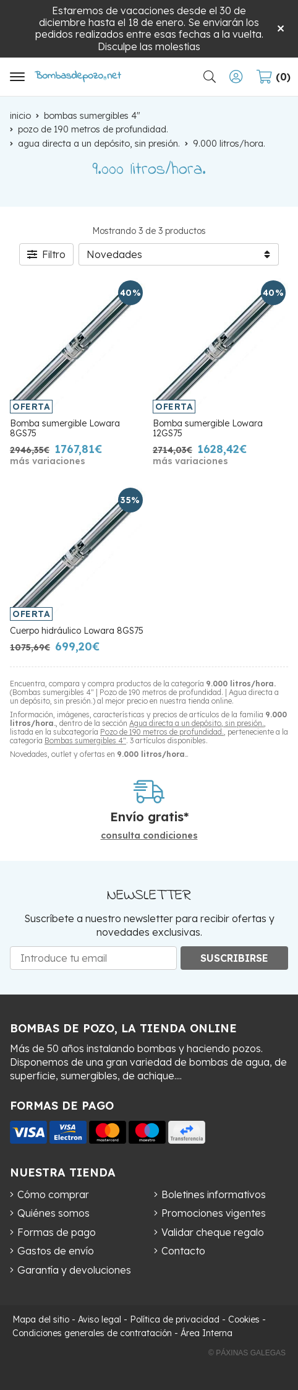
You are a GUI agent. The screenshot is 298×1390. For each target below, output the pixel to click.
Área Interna (206, 1333)
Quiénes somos (53, 1213)
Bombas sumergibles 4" (85, 740)
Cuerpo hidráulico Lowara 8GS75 (76, 630)
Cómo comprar (53, 1194)
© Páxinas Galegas (247, 1353)
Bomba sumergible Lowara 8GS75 (65, 428)
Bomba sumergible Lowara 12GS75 (208, 428)
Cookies (244, 1319)
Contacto (183, 1251)
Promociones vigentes (213, 1213)
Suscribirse (234, 958)
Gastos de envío (55, 1251)
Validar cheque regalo (212, 1232)
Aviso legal (99, 1319)
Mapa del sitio (40, 1319)
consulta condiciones (149, 836)
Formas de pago (56, 1232)
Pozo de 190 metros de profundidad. (162, 731)
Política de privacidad (174, 1319)
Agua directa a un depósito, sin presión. (196, 723)
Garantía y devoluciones (74, 1270)
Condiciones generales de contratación (92, 1333)
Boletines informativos (213, 1194)
